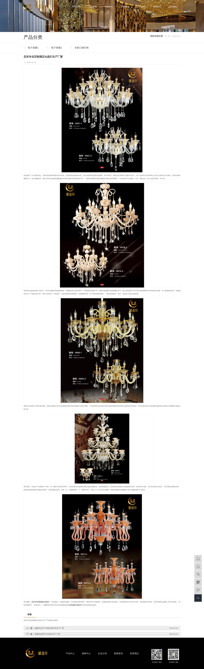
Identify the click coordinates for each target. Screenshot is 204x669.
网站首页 (76, 7)
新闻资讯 (118, 653)
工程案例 (92, 7)
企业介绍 (141, 7)
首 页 (167, 36)
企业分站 (176, 36)
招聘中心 (86, 653)
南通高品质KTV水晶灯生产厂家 (47, 634)
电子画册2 (56, 47)
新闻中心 (157, 7)
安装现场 (125, 7)
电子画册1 (33, 47)
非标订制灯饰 (82, 47)
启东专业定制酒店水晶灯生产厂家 (36, 620)
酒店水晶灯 (53, 620)
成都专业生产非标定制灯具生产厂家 (49, 628)
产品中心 (108, 7)
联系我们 (173, 7)
